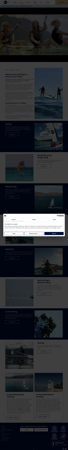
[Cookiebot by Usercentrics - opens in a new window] (58, 216)
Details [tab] (34, 219)
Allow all (54, 233)
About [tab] (54, 219)
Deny (14, 233)
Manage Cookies (34, 233)
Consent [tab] (13, 219)
